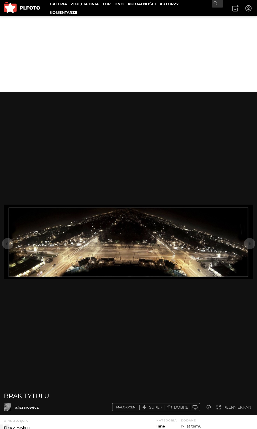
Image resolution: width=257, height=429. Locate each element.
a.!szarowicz (27, 407)
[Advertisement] (128, 54)
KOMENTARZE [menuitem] (63, 12)
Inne (160, 426)
